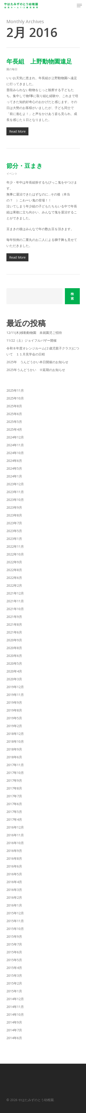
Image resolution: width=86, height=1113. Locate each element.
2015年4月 (14, 967)
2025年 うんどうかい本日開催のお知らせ (37, 362)
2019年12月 (15, 687)
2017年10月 (15, 772)
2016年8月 (14, 858)
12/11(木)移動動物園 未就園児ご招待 (34, 332)
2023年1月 (14, 538)
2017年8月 (14, 788)
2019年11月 (15, 694)
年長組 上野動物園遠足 (39, 61)
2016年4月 (14, 882)
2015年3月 (14, 975)
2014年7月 (14, 1030)
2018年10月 (15, 741)
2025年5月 (14, 421)
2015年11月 (15, 921)
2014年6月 (14, 1038)
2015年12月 (15, 913)
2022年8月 (14, 570)
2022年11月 (15, 546)
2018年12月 (15, 733)
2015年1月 (14, 991)
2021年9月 (14, 616)
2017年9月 (14, 780)
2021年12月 (15, 593)
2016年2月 (14, 897)
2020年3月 (14, 679)
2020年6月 (14, 655)
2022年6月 (14, 577)
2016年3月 (14, 889)
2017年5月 (14, 811)
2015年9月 (14, 936)
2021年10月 (15, 609)
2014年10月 (15, 1014)
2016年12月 (15, 827)
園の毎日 (11, 69)
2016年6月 (14, 866)
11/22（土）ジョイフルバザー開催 (31, 340)
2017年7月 (14, 796)
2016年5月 (14, 874)
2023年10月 (15, 499)
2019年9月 (14, 702)
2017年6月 (14, 804)
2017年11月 (15, 765)
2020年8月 (14, 648)
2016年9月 (14, 850)
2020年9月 (14, 640)
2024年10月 (15, 453)
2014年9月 (14, 1022)
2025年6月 (14, 414)
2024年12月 (15, 437)
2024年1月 (14, 476)
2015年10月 (15, 928)
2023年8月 (14, 515)
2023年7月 (14, 523)
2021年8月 (14, 624)
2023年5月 (14, 531)
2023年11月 (15, 492)
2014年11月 (15, 1006)
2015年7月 (14, 944)
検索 (72, 296)
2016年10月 (15, 843)
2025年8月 (14, 406)
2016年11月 (15, 835)
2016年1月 (14, 905)
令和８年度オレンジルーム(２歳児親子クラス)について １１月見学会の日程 (42, 351)
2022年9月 (14, 562)
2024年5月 (14, 468)
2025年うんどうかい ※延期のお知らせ (35, 370)
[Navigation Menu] (79, 5)
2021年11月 (15, 601)
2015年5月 (14, 960)
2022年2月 (14, 585)
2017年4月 (14, 819)
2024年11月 (15, 445)
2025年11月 (15, 390)
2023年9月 (14, 507)
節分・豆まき (24, 166)
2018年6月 (14, 757)
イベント (11, 174)
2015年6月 (14, 952)
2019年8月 (14, 710)
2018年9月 (14, 749)
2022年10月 (15, 554)
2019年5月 (14, 718)
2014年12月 (15, 999)
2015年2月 (14, 983)
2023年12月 (15, 484)
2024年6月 (14, 460)
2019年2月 (14, 726)
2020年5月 (14, 663)
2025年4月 (14, 429)
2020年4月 (14, 671)
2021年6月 (14, 632)
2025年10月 (15, 398)
